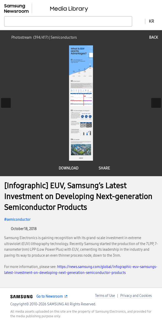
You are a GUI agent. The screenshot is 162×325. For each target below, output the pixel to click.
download (68, 168)
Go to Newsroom (49, 296)
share (104, 168)
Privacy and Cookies (136, 296)
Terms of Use (105, 296)
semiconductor (18, 219)
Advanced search (138, 21)
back (153, 37)
